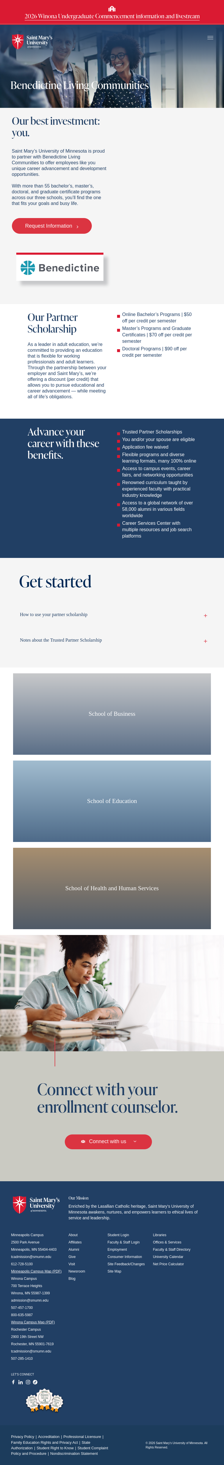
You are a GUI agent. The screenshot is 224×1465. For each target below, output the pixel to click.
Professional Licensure (84, 1436)
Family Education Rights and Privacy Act (46, 1442)
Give (72, 1257)
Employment (117, 1250)
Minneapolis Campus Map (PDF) (36, 1271)
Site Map (114, 1271)
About (73, 1235)
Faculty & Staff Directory (171, 1250)
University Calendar (168, 1257)
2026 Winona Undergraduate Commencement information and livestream (112, 16)
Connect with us (108, 1141)
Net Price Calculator (168, 1264)
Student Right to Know (57, 1448)
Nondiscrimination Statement (74, 1453)
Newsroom (77, 1271)
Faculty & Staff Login (123, 1242)
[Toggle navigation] (210, 38)
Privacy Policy (24, 1436)
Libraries (159, 1235)
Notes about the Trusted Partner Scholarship (112, 640)
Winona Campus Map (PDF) (33, 1322)
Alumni (74, 1250)
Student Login (118, 1235)
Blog (72, 1279)
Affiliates (75, 1242)
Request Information (51, 226)
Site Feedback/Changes (126, 1264)
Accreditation (50, 1436)
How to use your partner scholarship (112, 615)
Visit (72, 1264)
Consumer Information (124, 1257)
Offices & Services (167, 1242)
